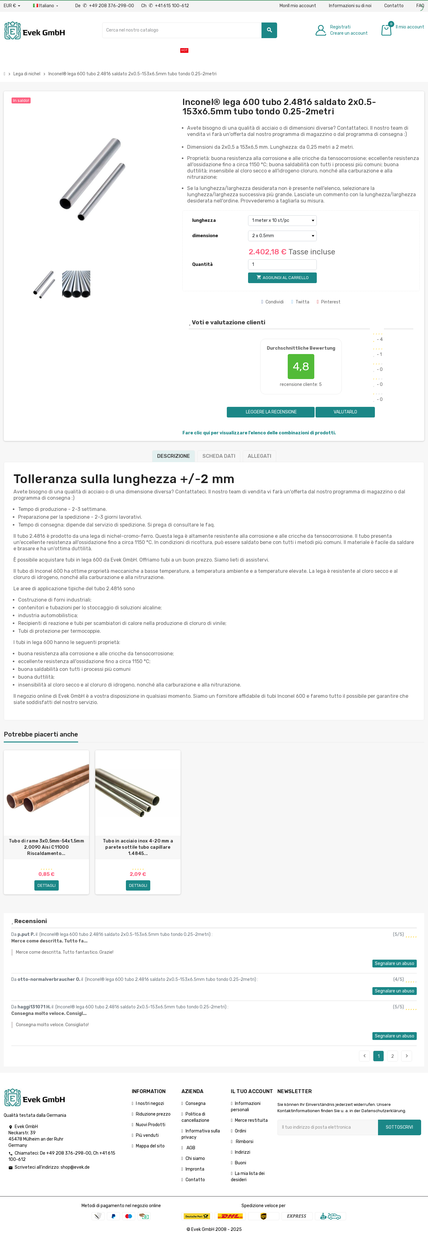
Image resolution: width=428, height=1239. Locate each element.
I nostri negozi (150, 1103)
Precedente (364, 1056)
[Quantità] (282, 264)
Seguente (407, 1056)
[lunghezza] (282, 220)
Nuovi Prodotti (150, 1124)
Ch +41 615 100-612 (165, 5)
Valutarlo (345, 412)
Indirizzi (242, 1152)
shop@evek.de (75, 1167)
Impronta (195, 1169)
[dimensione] (282, 236)
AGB (190, 1148)
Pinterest (329, 302)
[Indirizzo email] (327, 1127)
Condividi (272, 302)
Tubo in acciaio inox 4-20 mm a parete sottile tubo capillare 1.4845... (138, 847)
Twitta (300, 302)
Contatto (394, 5)
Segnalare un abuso (394, 963)
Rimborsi (244, 1141)
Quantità (202, 264)
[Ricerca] (189, 30)
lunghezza (204, 220)
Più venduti (147, 1135)
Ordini (240, 1131)
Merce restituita (251, 1120)
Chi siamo (195, 1158)
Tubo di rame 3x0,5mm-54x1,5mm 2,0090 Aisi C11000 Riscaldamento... (46, 847)
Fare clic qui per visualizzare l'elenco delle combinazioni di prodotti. (259, 433)
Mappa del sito (150, 1146)
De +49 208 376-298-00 (105, 5)
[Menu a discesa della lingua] (46, 6)
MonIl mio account (298, 5)
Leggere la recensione (271, 412)
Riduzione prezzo (153, 1114)
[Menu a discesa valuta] (12, 6)
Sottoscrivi (399, 1127)
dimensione (205, 235)
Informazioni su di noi (350, 5)
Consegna (196, 1103)
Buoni (240, 1163)
